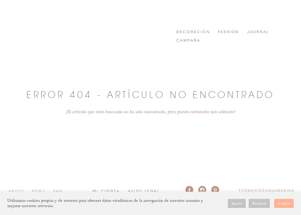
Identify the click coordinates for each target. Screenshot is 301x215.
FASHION (228, 32)
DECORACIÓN (193, 32)
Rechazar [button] (259, 203)
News (39, 191)
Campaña (188, 40)
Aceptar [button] (284, 203)
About (16, 191)
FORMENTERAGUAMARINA (57, 20)
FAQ (58, 191)
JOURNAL (258, 32)
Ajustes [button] (236, 203)
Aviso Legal (144, 191)
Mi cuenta (106, 191)
